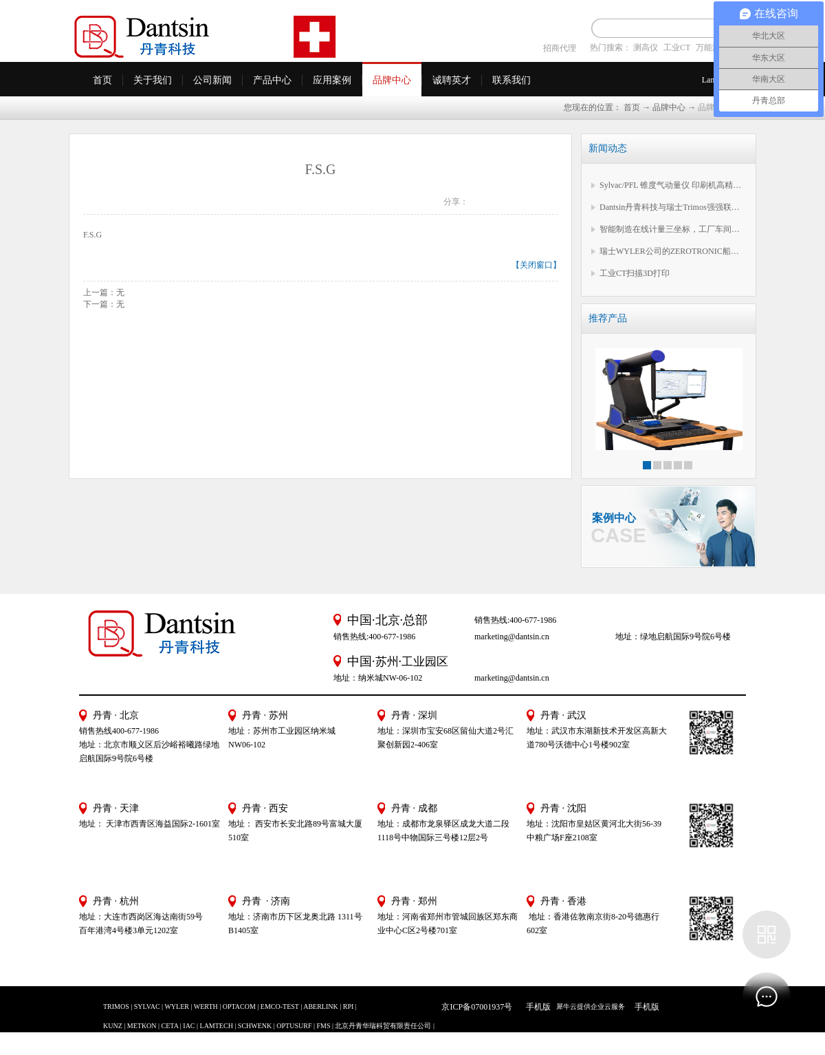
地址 (535, 824)
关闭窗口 (536, 265)
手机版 (536, 1007)
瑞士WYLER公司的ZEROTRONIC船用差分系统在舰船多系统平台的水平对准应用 (673, 251)
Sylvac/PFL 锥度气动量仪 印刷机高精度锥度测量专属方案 (673, 185)
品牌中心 (668, 107)
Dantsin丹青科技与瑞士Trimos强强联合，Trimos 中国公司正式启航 (673, 207)
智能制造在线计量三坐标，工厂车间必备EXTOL (673, 229)
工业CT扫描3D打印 (635, 273)
